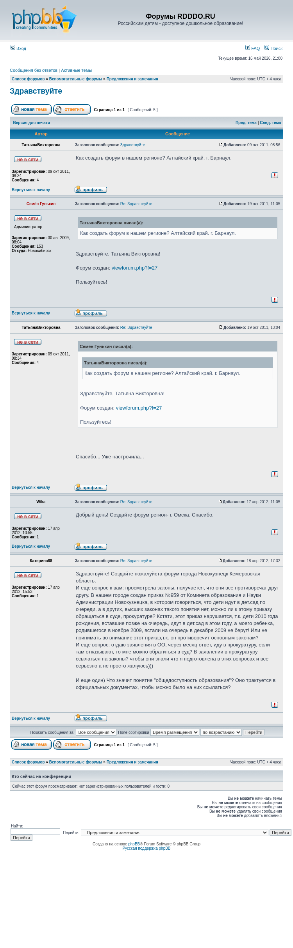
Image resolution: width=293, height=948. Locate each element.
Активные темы (76, 70)
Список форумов (28, 79)
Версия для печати (31, 123)
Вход (18, 48)
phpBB (134, 844)
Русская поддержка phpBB (146, 848)
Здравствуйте (36, 91)
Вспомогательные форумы (75, 79)
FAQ (252, 48)
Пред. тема (246, 123)
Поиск (273, 48)
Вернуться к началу (31, 190)
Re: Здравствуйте (136, 204)
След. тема (270, 123)
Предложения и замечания (132, 79)
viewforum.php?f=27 (134, 268)
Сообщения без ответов (33, 70)
